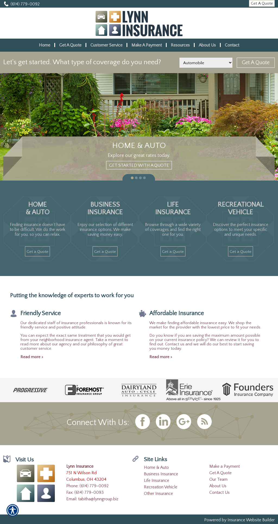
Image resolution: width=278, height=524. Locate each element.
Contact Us (219, 492)
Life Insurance (156, 480)
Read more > (31, 357)
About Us (217, 485)
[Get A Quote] (262, 3)
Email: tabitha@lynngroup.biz (92, 499)
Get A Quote (220, 472)
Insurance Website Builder (251, 519)
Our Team (218, 479)
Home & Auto (156, 467)
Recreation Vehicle (160, 487)
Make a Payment (224, 466)
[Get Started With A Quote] (139, 165)
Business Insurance (161, 474)
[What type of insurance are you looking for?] (205, 63)
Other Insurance (158, 493)
